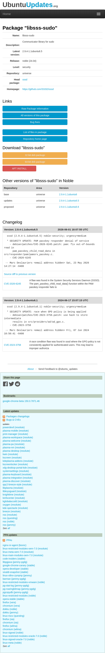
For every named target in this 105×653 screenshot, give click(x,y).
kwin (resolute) (10, 454)
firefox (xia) (8, 619)
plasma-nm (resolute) (14, 447)
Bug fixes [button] (35, 122)
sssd (24, 79)
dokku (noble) (10, 609)
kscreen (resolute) (12, 457)
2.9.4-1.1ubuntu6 (68, 194)
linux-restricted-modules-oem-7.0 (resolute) (25, 548)
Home (7, 14)
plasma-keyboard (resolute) (17, 474)
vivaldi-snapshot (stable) (15, 572)
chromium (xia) (10, 622)
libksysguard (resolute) (14, 491)
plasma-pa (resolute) (13, 444)
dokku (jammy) (10, 612)
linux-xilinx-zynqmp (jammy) (17, 575)
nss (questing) (10, 518)
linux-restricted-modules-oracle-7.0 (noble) (25, 636)
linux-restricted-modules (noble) (19, 595)
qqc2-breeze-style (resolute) (17, 484)
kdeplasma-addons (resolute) (18, 461)
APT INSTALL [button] (19, 168)
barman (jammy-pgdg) (14, 578)
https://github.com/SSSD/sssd (38, 89)
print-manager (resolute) (15, 434)
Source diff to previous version (20, 274)
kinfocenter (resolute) (14, 498)
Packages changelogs (17, 416)
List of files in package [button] (35, 132)
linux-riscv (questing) (13, 615)
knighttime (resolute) (13, 494)
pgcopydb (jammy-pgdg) (15, 592)
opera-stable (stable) (13, 599)
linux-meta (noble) (12, 642)
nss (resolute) (10, 514)
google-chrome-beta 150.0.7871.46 (21, 401)
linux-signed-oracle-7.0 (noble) (19, 639)
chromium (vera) (11, 605)
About (30, 369)
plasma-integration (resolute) (18, 477)
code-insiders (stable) (14, 558)
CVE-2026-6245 (12, 283)
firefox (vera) (9, 602)
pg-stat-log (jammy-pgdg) (16, 585)
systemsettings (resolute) (16, 471)
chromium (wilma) (12, 629)
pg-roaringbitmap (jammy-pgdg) (19, 589)
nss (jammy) (9, 525)
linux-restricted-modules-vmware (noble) (24, 582)
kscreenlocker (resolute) (15, 464)
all (9, 528)
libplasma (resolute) (13, 488)
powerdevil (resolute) (14, 427)
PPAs (9, 540)
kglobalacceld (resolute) (15, 501)
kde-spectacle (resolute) (15, 508)
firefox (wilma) (10, 626)
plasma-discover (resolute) (17, 481)
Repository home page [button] (35, 139)
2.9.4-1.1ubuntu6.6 (69, 207)
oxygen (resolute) (12, 504)
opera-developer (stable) (15, 568)
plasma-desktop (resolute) (16, 451)
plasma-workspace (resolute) (18, 437)
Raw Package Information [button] (35, 108)
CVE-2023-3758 (12, 345)
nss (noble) (8, 521)
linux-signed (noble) (13, 632)
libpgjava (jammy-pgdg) (15, 562)
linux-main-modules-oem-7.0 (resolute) (23, 555)
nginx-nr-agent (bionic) (14, 545)
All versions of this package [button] (35, 115)
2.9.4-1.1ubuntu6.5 (69, 200)
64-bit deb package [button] (35, 161)
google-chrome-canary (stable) (19, 565)
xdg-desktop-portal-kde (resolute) (20, 467)
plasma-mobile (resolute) (16, 430)
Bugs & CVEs (13, 419)
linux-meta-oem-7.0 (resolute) (18, 552)
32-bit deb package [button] (35, 155)
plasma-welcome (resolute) (17, 440)
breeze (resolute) (12, 511)
